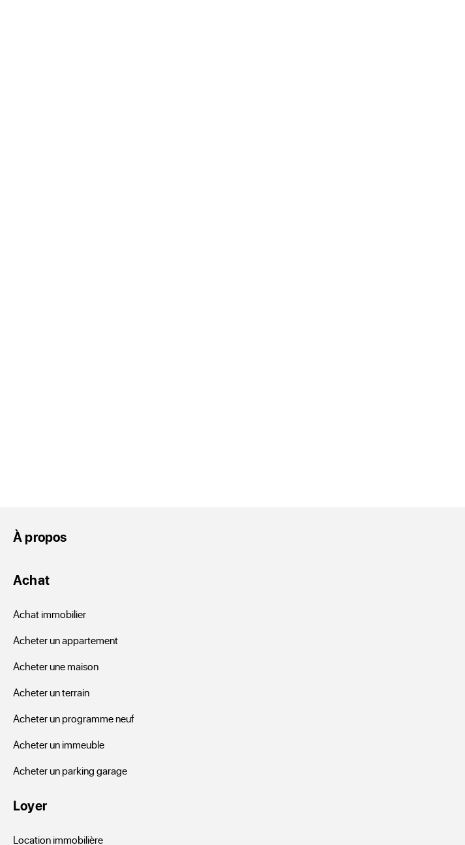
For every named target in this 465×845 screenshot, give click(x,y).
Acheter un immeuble (58, 744)
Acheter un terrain (51, 692)
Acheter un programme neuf (73, 718)
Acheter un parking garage (70, 770)
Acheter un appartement (65, 640)
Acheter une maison (55, 666)
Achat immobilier (49, 614)
